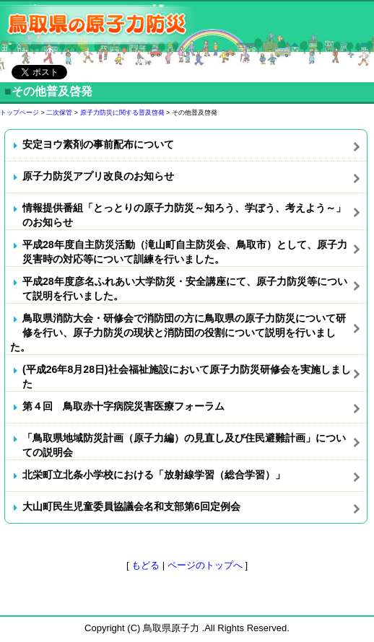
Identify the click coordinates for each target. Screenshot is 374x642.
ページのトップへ (205, 565)
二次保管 (59, 112)
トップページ (19, 112)
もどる (145, 565)
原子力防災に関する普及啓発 (122, 112)
